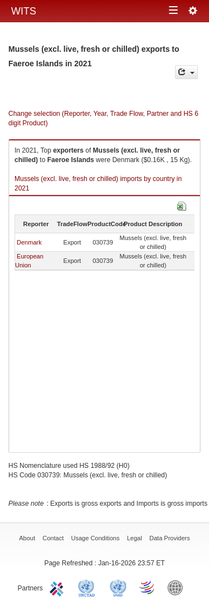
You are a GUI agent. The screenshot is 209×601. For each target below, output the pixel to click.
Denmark (29, 242)
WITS (23, 11)
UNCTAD (88, 587)
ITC (58, 587)
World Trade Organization (148, 587)
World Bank (178, 587)
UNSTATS (118, 587)
